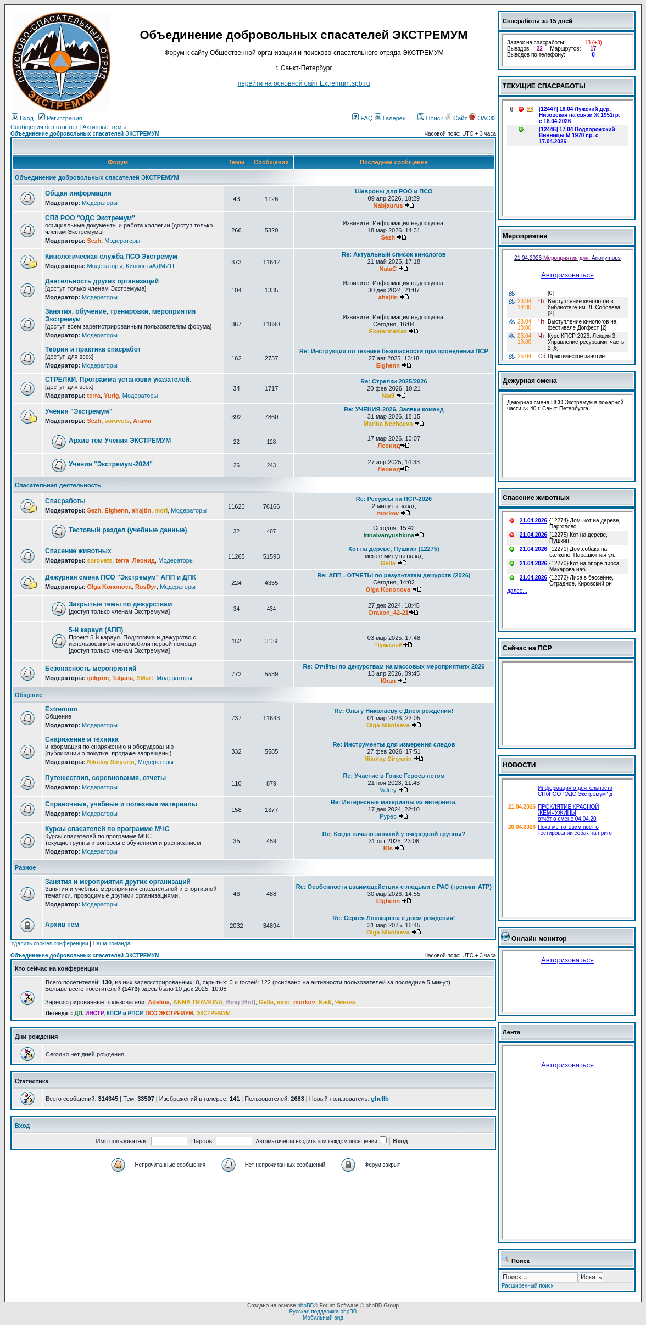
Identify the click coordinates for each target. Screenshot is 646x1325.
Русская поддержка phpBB (323, 1312)
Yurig (111, 395)
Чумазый (389, 645)
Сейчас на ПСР (527, 648)
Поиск (430, 118)
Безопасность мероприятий (90, 668)
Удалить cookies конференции (49, 943)
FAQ (362, 118)
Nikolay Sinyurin (110, 762)
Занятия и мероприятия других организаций (118, 882)
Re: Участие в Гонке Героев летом (393, 775)
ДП (78, 1013)
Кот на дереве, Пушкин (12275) (393, 548)
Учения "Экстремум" (78, 411)
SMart (144, 678)
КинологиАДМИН (150, 266)
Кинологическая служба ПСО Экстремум (111, 256)
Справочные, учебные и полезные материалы (121, 804)
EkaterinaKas (388, 331)
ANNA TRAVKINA (197, 1002)
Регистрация (60, 118)
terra (93, 395)
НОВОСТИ (519, 765)
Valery (388, 790)
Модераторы (100, 202)
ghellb (379, 1098)
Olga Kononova (109, 586)
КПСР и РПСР (124, 1013)
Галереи (390, 118)
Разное (25, 867)
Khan (388, 680)
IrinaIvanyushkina (388, 535)
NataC (388, 268)
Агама (142, 420)
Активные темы (104, 127)
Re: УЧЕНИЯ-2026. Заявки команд (394, 409)
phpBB (305, 1305)
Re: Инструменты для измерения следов (393, 744)
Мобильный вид (323, 1318)
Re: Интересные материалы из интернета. (394, 802)
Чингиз (345, 1002)
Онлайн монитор (539, 939)
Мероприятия (525, 236)
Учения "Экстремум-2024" (111, 464)
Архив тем (62, 924)
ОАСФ (482, 118)
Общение (28, 695)
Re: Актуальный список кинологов (393, 254)
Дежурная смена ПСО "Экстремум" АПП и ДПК (120, 577)
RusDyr (146, 586)
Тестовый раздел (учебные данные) (128, 530)
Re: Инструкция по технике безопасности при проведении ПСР (393, 351)
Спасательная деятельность (58, 485)
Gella (388, 563)
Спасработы (65, 501)
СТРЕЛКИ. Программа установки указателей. (118, 379)
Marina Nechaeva (388, 423)
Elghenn (388, 365)
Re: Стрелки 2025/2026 (393, 381)
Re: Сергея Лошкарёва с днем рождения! (393, 918)
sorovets (117, 420)
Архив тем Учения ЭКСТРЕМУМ (120, 440)
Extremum (61, 709)
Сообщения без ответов (43, 127)
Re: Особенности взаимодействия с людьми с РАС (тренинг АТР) (394, 886)
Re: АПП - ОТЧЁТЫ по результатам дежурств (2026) (393, 575)
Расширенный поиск (527, 1286)
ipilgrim (98, 678)
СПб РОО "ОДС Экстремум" (90, 218)
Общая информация (78, 193)
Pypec (388, 816)
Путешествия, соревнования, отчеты (105, 778)
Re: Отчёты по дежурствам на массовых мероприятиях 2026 (393, 666)
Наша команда (112, 943)
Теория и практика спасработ (93, 349)
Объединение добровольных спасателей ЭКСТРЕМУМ (84, 134)
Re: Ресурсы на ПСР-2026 (394, 499)
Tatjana (122, 678)
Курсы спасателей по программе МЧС (107, 829)
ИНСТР (94, 1013)
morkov (388, 513)
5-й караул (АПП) (96, 630)
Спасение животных (78, 551)
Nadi (387, 395)
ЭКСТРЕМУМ (213, 1013)
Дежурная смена (530, 381)
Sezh (94, 240)
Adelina (159, 1002)
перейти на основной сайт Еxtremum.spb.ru (304, 83)
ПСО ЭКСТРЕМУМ (169, 1013)
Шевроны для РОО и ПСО (393, 191)
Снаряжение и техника (82, 739)
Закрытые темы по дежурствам (120, 604)
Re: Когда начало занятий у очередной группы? (393, 834)
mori (161, 510)
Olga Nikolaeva (388, 725)
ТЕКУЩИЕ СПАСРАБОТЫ (544, 86)
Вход (23, 118)
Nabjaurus (388, 205)
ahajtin (388, 297)
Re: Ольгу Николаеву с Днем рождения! (394, 711)
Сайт (456, 118)
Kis (388, 848)
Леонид (388, 445)
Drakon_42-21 (389, 612)
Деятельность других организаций (102, 281)
